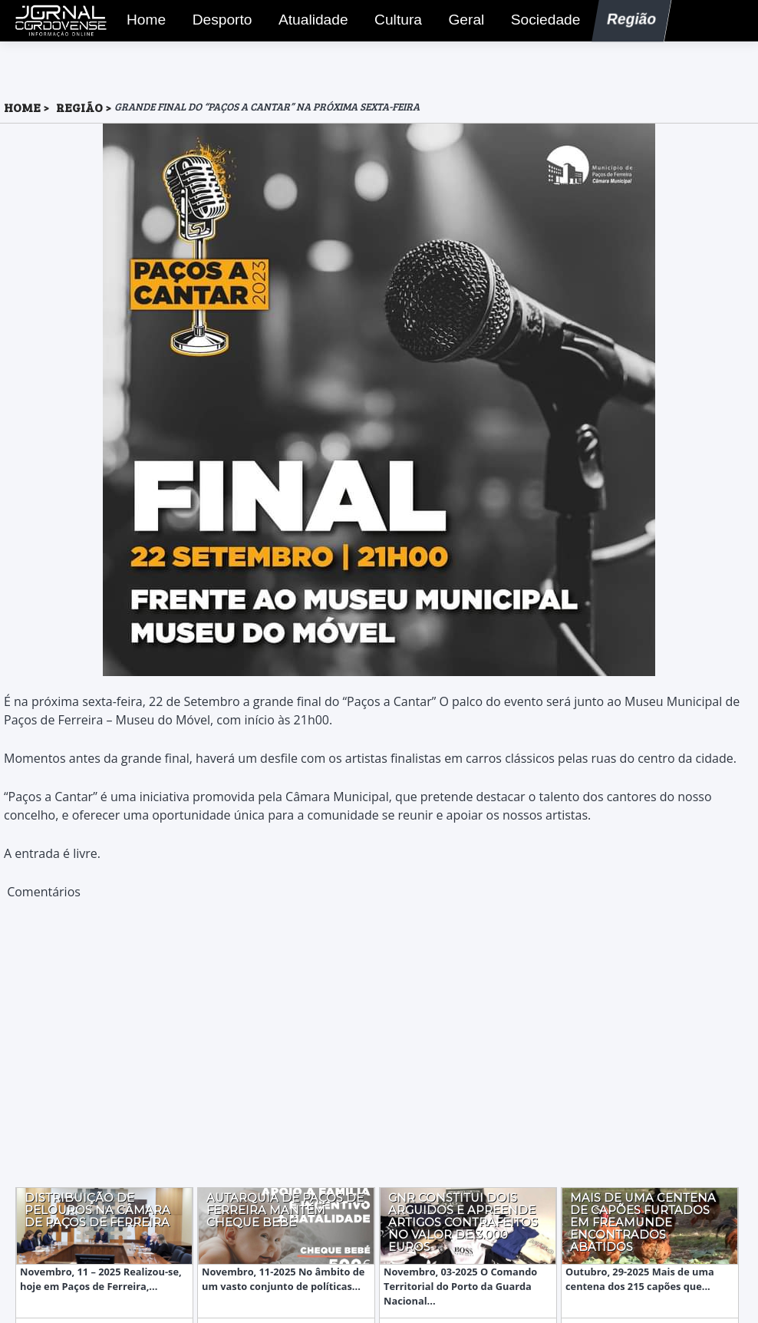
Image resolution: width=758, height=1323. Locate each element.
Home (142, 22)
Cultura (393, 22)
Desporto (216, 22)
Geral (462, 22)
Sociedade (540, 22)
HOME (22, 107)
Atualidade (307, 22)
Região (626, 22)
